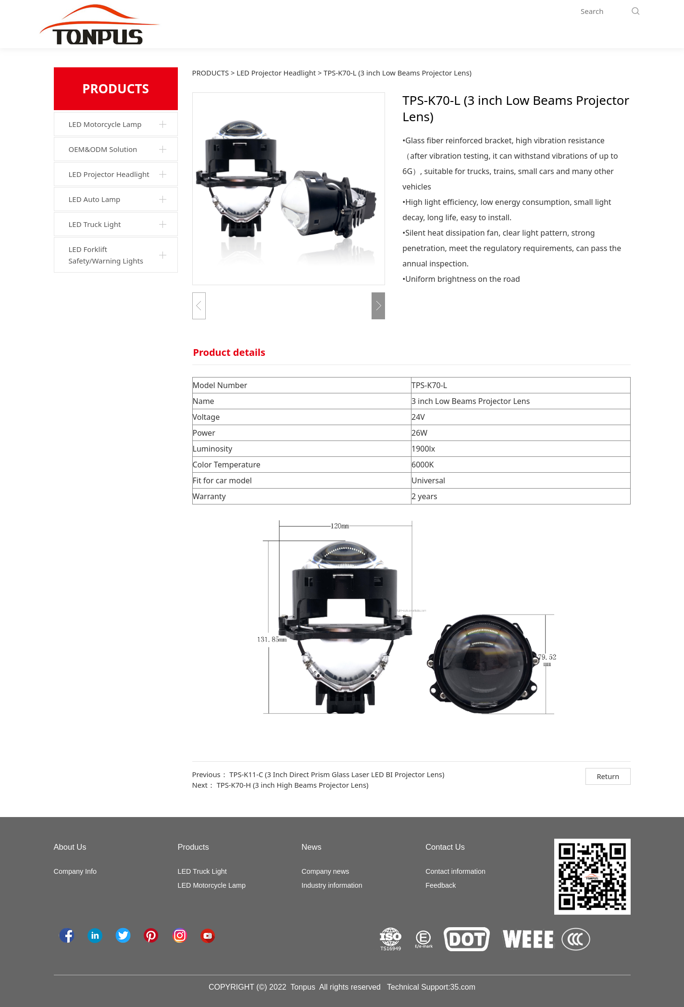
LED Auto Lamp (95, 199)
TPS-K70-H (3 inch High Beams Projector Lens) (293, 785)
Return (608, 776)
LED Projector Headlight (109, 174)
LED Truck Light (95, 224)
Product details (229, 352)
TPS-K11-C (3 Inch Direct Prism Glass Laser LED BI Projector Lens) (336, 774)
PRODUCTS (210, 72)
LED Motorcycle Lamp (105, 124)
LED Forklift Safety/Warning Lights (106, 254)
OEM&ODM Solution (103, 149)
